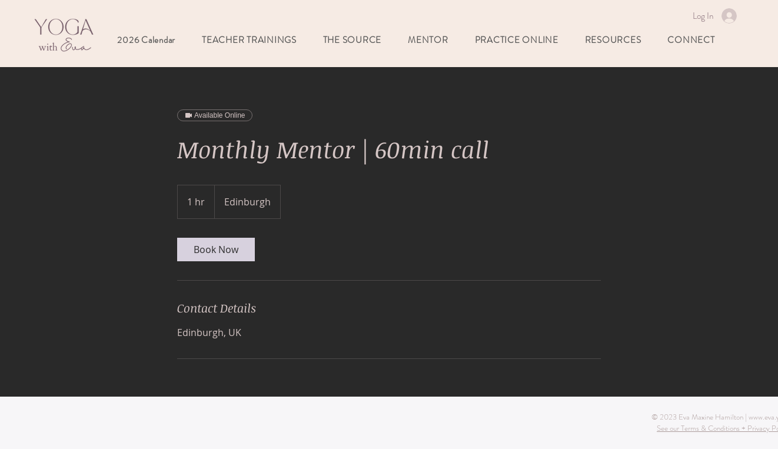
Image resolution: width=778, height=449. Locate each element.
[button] (428, 40)
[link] (216, 249)
